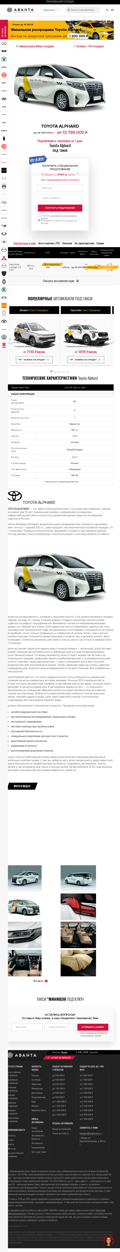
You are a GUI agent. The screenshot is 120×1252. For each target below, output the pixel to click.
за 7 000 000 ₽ (86, 1118)
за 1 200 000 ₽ (86, 1084)
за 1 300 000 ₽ (86, 1088)
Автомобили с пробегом (38, 1137)
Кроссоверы (37, 1092)
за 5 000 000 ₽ (86, 1114)
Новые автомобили (37, 1129)
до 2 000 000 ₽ (59, 1110)
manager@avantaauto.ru (91, 1133)
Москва (64, 1052)
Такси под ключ (60, 999)
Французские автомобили (12, 1119)
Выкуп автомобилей (61, 1128)
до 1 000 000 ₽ (59, 1101)
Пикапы (35, 1105)
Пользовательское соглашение (15, 1154)
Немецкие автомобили (11, 1111)
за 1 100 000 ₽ (86, 1079)
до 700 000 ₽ (58, 1088)
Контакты (10, 1135)
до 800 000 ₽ (58, 1092)
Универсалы (37, 1088)
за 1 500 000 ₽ (86, 1097)
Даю (94, 1034)
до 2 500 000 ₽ (59, 1114)
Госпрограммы (38, 1147)
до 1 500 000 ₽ (59, 1105)
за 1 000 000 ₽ (86, 1075)
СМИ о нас (11, 1148)
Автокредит (37, 1143)
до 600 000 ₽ (58, 1084)
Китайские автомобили (11, 1089)
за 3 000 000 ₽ (86, 1110)
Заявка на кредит (34, 359)
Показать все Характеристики (60, 481)
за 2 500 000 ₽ (86, 1105)
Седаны (35, 1075)
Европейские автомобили (12, 1081)
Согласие (59, 217)
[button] (51, 371)
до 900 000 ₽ (58, 1097)
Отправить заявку (93, 1027)
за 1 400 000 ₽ (86, 1092)
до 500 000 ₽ (58, 1079)
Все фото (41, 981)
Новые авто (49, 10)
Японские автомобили (11, 1096)
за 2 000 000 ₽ (86, 1101)
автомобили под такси (60, 298)
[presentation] (10, 339)
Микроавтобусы (39, 1110)
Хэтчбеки (36, 1079)
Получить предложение (60, 208)
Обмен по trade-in (60, 1133)
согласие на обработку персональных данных (94, 1034)
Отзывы (10, 1139)
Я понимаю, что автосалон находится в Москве (59, 222)
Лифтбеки (36, 1084)
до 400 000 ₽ (58, 1075)
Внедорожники (39, 1097)
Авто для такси (39, 1151)
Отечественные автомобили (13, 1073)
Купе (34, 1101)
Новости (10, 1144)
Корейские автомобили (11, 1104)
